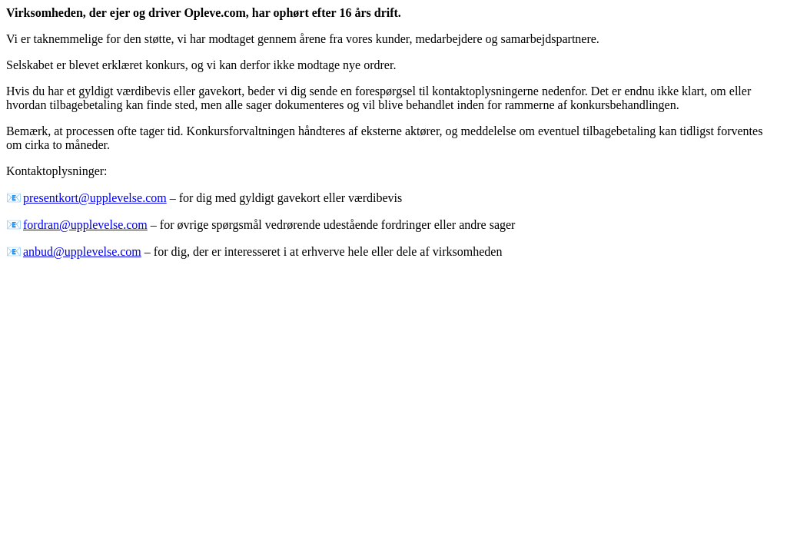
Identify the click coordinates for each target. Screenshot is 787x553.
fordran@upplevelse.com (85, 224)
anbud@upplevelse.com (82, 251)
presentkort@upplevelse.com (95, 197)
